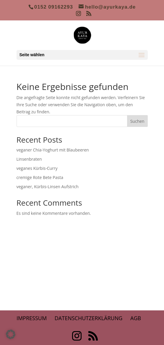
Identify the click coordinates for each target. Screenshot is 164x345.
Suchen (137, 121)
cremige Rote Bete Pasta (40, 177)
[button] (10, 334)
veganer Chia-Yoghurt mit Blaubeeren (53, 150)
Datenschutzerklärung (89, 318)
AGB (135, 318)
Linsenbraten (29, 159)
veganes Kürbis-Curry (37, 168)
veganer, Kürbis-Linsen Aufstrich (48, 186)
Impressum (32, 318)
